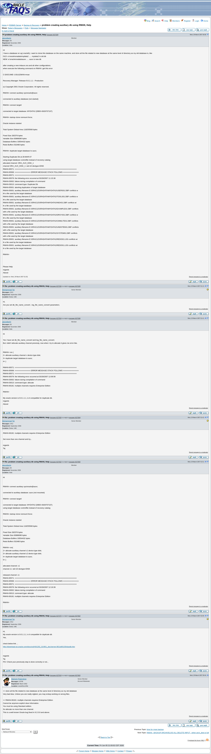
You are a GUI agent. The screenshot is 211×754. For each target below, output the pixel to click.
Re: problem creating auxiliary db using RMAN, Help (27, 286)
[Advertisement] (121, 8)
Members (175, 21)
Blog (147, 21)
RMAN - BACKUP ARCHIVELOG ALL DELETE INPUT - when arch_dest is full (178, 733)
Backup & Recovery (31, 25)
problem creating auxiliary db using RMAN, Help (25, 35)
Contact (120, 751)
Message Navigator (38, 28)
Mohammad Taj (8, 290)
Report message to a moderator (198, 276)
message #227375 (55, 616)
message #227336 (55, 286)
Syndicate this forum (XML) (196, 740)
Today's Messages (15, 28)
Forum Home (84, 751)
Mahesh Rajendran (19, 679)
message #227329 (52, 35)
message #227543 (55, 675)
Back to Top (105, 737)
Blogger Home (97, 751)
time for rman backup (155, 729)
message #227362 (55, 462)
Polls (27, 28)
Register (186, 21)
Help (165, 21)
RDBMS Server (15, 25)
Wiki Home (110, 751)
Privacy (129, 751)
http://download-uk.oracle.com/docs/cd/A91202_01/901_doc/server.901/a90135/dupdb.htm (39, 647)
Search (156, 21)
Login (195, 21)
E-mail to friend (8, 31)
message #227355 (55, 417)
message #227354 (55, 318)
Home (204, 21)
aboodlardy (6, 38)
